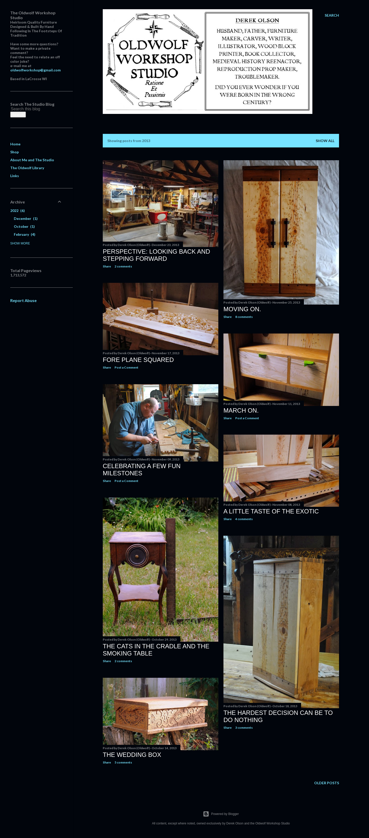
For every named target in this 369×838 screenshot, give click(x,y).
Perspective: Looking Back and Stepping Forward (156, 255)
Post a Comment (126, 367)
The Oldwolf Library (27, 168)
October (24, 226)
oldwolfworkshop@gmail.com (35, 70)
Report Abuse (23, 300)
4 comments (244, 519)
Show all (325, 140)
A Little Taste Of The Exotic (271, 511)
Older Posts (326, 783)
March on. (241, 410)
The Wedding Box (132, 754)
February (24, 234)
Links (14, 176)
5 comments (123, 762)
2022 (17, 210)
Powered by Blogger (221, 814)
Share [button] (107, 266)
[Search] (332, 15)
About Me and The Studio (32, 160)
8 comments (244, 317)
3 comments (244, 727)
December (26, 218)
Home (15, 144)
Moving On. (242, 309)
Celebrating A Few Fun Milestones (142, 470)
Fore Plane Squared (138, 359)
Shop (14, 152)
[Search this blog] (30, 109)
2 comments (123, 266)
